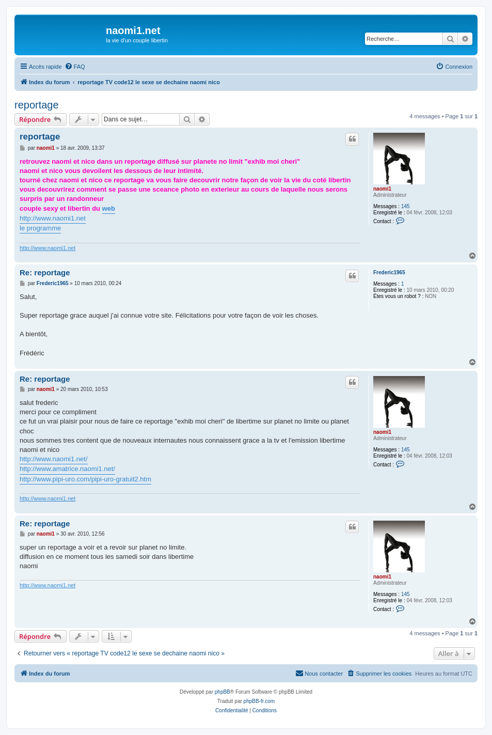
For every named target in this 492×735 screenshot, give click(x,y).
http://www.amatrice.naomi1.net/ (67, 469)
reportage (36, 105)
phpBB (222, 692)
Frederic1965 (389, 272)
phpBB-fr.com (259, 701)
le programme (40, 228)
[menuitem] (75, 66)
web (108, 208)
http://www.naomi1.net (53, 218)
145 (405, 206)
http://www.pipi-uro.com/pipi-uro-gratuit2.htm (85, 479)
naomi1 (382, 189)
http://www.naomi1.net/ (54, 459)
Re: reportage (45, 272)
